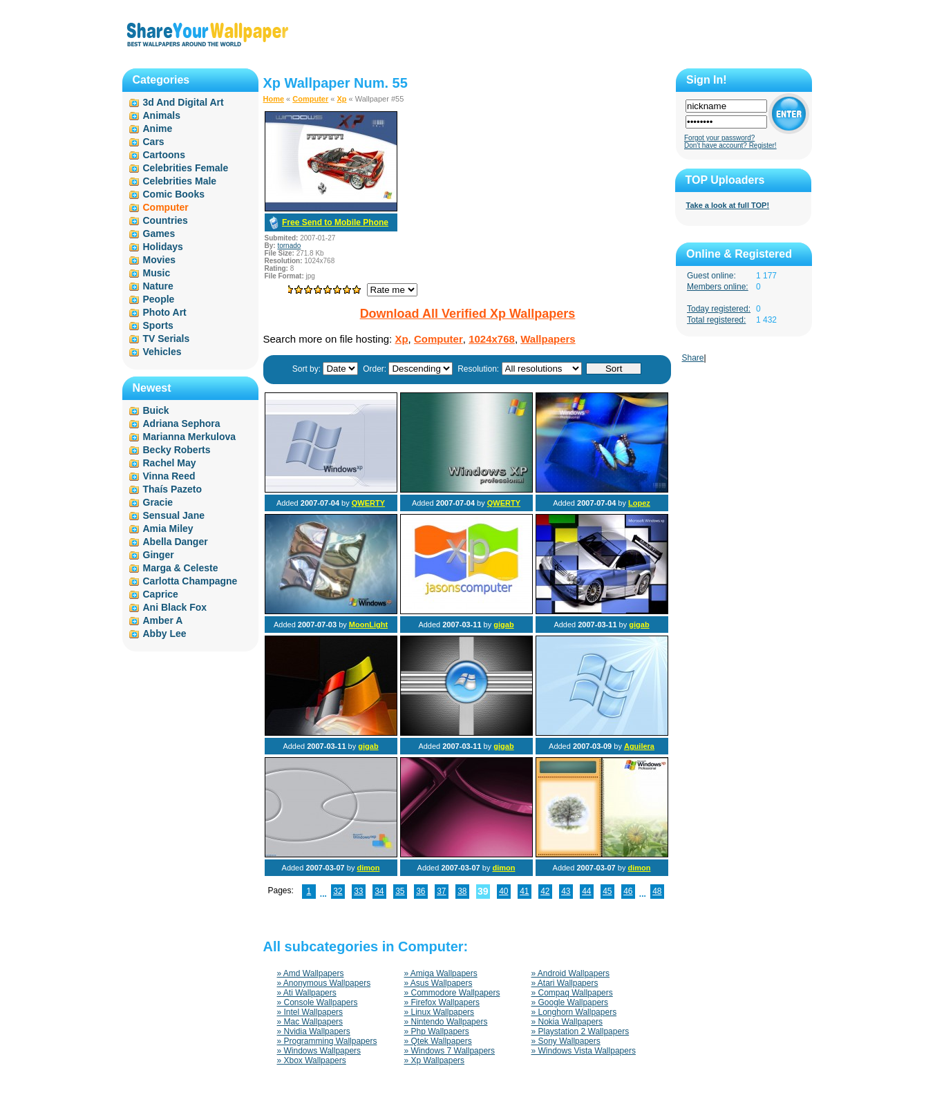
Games (159, 233)
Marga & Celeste (180, 567)
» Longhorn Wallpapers (574, 1012)
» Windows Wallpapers (319, 1051)
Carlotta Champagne (190, 581)
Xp (341, 99)
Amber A (163, 620)
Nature (158, 286)
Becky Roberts (177, 449)
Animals (161, 115)
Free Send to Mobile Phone (335, 222)
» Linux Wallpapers (439, 1012)
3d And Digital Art (183, 102)
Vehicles (162, 351)
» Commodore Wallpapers (452, 993)
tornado (289, 245)
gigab (503, 624)
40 (503, 891)
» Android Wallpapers (570, 973)
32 (337, 891)
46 (627, 891)
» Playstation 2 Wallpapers (580, 1031)
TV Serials (166, 338)
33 (358, 891)
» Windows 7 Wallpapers (449, 1051)
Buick (156, 410)
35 (399, 891)
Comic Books (174, 194)
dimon (368, 868)
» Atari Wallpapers (564, 983)
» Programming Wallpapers (327, 1041)
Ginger (158, 554)
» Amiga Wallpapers (441, 973)
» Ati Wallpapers (307, 993)
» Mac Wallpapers (310, 1022)
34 (379, 891)
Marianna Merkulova (189, 436)
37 (441, 891)
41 (524, 891)
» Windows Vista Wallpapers (583, 1051)
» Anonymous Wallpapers (324, 983)
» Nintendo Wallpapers (446, 1022)
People (159, 299)
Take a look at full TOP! (728, 205)
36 (420, 891)
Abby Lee (165, 633)
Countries (165, 220)
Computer (310, 99)
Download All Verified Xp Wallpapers (468, 314)
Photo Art (165, 312)
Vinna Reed (169, 476)
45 (607, 891)
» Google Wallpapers (570, 1002)
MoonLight (368, 624)
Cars (153, 141)
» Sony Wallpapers (566, 1041)
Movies (159, 259)
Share (693, 358)
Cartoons (164, 154)
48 (656, 891)
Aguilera (639, 746)
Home (274, 99)
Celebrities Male (180, 181)
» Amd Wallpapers (310, 973)
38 (461, 891)
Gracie (158, 502)
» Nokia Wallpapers (567, 1022)
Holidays (163, 246)
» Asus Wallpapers (438, 983)
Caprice (160, 594)
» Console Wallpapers (317, 1002)
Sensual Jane (174, 515)
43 (565, 891)
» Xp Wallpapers (434, 1060)
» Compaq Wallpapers (572, 993)
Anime (158, 128)
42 (544, 891)
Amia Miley (168, 528)
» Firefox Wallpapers (442, 1002)
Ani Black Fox (175, 607)
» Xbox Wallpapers (311, 1060)
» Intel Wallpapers (310, 1012)
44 (586, 891)
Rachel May (169, 462)
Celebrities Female (186, 167)
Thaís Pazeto (172, 489)
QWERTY (368, 503)
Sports (158, 325)
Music (157, 272)
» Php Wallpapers (436, 1031)
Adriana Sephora (181, 423)
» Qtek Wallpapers (438, 1041)
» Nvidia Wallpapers (313, 1031)
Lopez (639, 503)
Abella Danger (175, 541)
